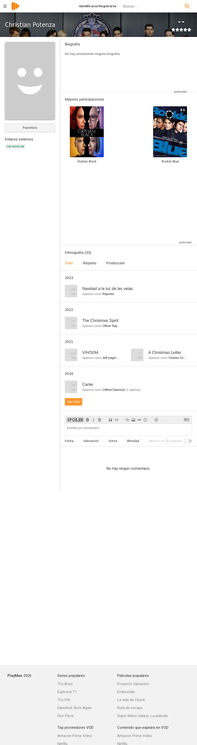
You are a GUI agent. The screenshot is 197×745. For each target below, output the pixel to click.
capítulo (132, 390)
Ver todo (73, 402)
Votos (112, 441)
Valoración (91, 441)
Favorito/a (30, 128)
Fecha (69, 441)
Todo (69, 263)
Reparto (89, 263)
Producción (115, 263)
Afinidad (133, 441)
